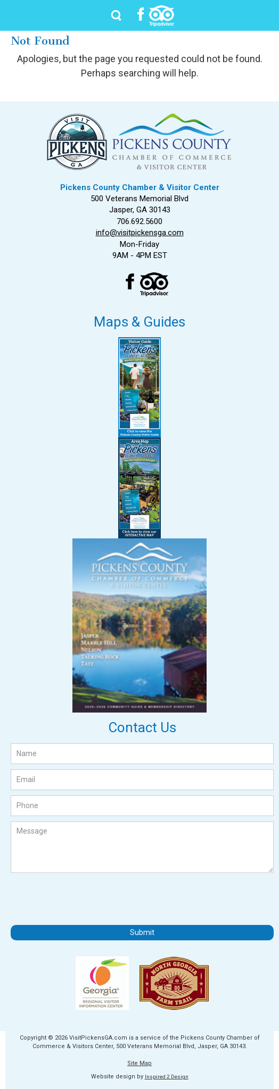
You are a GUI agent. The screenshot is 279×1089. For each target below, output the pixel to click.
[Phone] (142, 805)
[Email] (142, 779)
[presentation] (92, 899)
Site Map (139, 1063)
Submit (142, 932)
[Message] (142, 847)
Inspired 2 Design (166, 1076)
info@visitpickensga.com (140, 232)
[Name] (142, 753)
